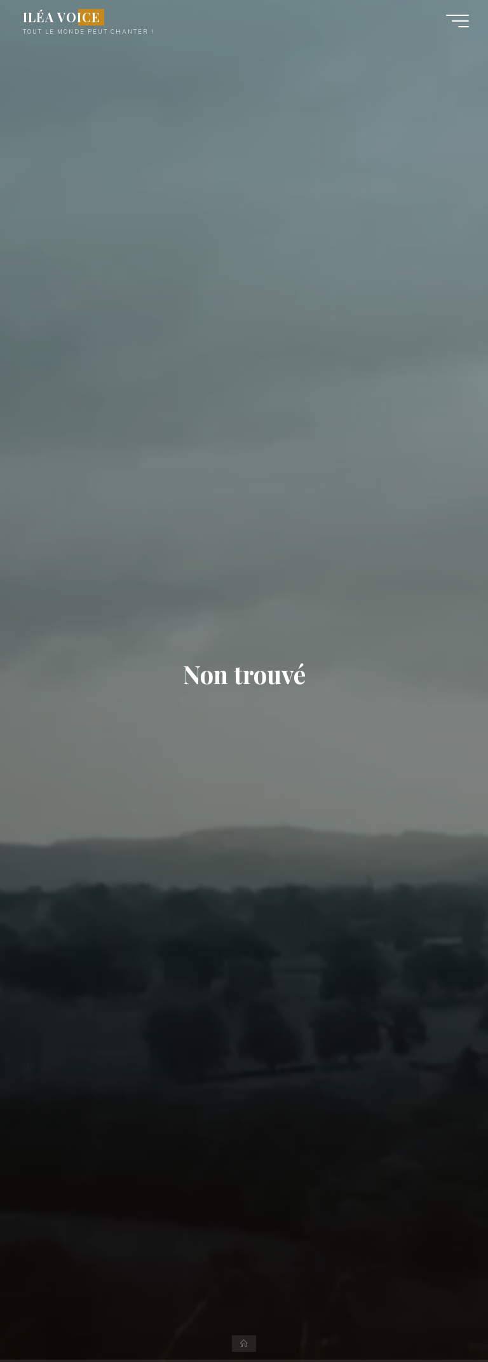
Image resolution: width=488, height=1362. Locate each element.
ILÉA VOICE (61, 17)
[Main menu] (457, 21)
